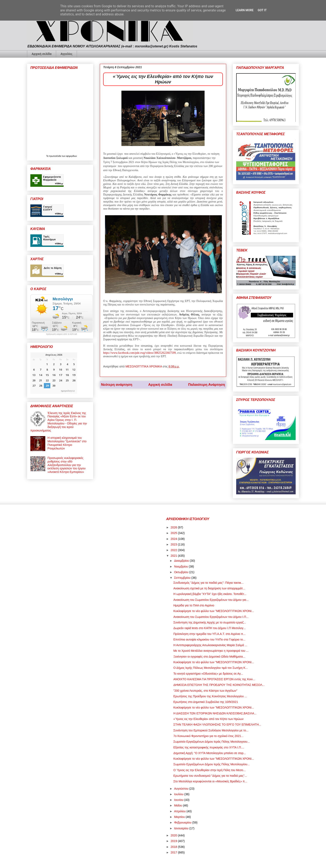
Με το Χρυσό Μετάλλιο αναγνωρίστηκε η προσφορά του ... (210, 650)
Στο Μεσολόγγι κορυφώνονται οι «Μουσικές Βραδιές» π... (210, 781)
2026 (174, 527)
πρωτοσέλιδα (55, 156)
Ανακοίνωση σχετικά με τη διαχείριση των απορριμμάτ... (209, 588)
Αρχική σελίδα (42, 54)
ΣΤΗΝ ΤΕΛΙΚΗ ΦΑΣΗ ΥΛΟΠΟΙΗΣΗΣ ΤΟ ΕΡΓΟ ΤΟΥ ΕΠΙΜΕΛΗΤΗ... (217, 724)
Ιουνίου (179, 799)
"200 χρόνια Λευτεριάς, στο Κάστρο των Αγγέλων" (205, 690)
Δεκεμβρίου (182, 560)
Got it (262, 10)
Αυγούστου (181, 788)
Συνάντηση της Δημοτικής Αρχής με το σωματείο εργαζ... (209, 622)
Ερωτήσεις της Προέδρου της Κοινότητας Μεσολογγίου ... (210, 696)
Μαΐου (178, 805)
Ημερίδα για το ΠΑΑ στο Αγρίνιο (193, 605)
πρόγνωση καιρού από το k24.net (61, 334)
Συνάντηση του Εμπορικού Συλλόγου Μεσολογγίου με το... (210, 730)
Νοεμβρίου (181, 566)
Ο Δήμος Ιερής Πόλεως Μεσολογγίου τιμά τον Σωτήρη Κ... (210, 667)
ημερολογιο (68, 390)
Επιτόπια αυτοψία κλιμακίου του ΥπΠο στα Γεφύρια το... (209, 639)
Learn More (244, 10)
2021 (174, 555)
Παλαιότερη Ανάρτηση (206, 385)
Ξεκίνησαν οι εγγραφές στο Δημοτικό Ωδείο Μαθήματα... (209, 656)
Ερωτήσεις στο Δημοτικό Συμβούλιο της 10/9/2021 (205, 702)
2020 (174, 835)
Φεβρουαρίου (183, 822)
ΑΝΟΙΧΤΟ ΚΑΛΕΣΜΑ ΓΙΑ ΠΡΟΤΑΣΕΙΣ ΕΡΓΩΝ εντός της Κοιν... (214, 679)
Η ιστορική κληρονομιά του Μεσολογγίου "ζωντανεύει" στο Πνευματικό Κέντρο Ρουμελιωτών (67, 443)
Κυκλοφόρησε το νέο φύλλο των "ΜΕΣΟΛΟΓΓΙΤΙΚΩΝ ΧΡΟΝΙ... (213, 611)
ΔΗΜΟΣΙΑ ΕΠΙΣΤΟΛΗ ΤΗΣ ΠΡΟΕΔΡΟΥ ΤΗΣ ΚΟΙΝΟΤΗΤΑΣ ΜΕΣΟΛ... (219, 684)
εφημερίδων (71, 156)
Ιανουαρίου (181, 828)
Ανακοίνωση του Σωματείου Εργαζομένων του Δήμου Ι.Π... (210, 616)
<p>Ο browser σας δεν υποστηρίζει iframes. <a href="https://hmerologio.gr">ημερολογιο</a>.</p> (53, 373)
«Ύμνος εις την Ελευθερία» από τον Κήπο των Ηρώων (208, 719)
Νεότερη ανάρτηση (116, 385)
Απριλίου (180, 811)
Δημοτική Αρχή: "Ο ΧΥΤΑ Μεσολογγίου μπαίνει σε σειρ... (209, 753)
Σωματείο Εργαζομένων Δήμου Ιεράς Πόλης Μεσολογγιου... (211, 741)
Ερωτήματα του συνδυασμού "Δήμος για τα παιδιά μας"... (210, 775)
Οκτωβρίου (181, 572)
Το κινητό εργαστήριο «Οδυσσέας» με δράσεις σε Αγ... (208, 673)
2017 (174, 852)
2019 (174, 841)
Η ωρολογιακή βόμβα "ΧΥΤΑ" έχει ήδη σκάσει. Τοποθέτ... (209, 594)
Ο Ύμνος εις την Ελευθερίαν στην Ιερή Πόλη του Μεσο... (209, 770)
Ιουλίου (179, 794)
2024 (174, 538)
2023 (174, 544)
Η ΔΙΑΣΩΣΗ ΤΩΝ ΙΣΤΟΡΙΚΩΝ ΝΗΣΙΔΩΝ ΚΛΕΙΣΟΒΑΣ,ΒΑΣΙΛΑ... (215, 713)
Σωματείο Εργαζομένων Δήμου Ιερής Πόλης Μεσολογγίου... (211, 764)
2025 (174, 533)
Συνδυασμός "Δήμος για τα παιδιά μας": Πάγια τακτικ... (208, 582)
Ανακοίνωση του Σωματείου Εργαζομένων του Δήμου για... (211, 599)
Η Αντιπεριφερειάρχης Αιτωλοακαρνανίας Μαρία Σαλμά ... (210, 645)
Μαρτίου (180, 817)
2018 (174, 846)
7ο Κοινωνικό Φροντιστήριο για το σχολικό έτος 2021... (208, 736)
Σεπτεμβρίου (182, 577)
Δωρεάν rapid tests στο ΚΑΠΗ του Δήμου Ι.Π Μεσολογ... (209, 628)
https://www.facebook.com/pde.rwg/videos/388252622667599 (139, 352)
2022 (174, 550)
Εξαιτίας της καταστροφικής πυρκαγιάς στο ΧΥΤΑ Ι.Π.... (208, 747)
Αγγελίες (66, 54)
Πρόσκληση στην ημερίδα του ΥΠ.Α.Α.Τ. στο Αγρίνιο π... (209, 634)
